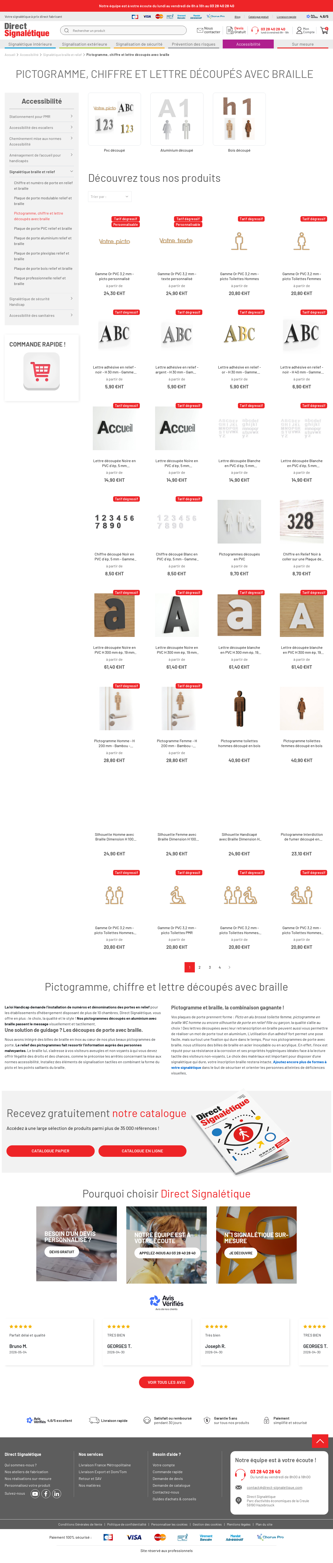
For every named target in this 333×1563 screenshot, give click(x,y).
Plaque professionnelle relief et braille (40, 281)
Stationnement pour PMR (29, 116)
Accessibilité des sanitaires (32, 315)
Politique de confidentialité (126, 1524)
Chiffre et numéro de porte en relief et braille (43, 185)
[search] (66, 30)
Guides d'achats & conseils (174, 1499)
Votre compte (164, 1465)
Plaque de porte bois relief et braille (43, 268)
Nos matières (90, 1485)
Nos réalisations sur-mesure (28, 1478)
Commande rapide (168, 1471)
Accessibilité (42, 101)
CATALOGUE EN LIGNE (142, 1150)
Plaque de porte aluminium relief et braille (43, 241)
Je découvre (240, 1253)
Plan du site (264, 1524)
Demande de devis (168, 1478)
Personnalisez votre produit (27, 1485)
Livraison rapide (286, 16)
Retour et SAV (90, 1478)
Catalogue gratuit (258, 16)
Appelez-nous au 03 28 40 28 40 (167, 1253)
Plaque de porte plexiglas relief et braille (41, 256)
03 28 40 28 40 (265, 1471)
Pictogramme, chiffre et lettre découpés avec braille (38, 216)
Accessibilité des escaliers (31, 127)
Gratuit (239, 30)
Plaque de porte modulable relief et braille (43, 201)
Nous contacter (211, 30)
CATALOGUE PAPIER (50, 1150)
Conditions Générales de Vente (80, 1524)
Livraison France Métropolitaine (105, 1465)
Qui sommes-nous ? (21, 1465)
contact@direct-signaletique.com (274, 1487)
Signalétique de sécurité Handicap (29, 301)
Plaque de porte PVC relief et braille (43, 228)
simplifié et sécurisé (290, 1420)
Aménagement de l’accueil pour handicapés (35, 158)
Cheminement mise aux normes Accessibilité (35, 141)
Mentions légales (239, 1524)
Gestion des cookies (207, 1524)
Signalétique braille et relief (32, 171)
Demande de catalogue (171, 1485)
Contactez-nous (166, 1492)
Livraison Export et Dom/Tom (103, 1471)
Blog (237, 16)
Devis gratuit (61, 1251)
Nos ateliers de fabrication (26, 1471)
